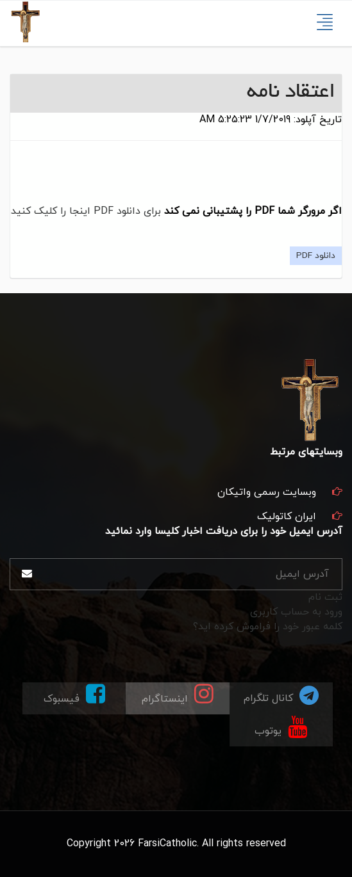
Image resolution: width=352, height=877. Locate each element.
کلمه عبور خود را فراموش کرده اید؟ (267, 627)
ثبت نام (325, 597)
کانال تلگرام (281, 694)
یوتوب (281, 726)
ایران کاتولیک (286, 517)
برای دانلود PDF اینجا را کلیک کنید (86, 211)
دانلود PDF (315, 256)
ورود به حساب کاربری (296, 612)
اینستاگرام (178, 694)
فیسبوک (74, 694)
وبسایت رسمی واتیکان (266, 492)
